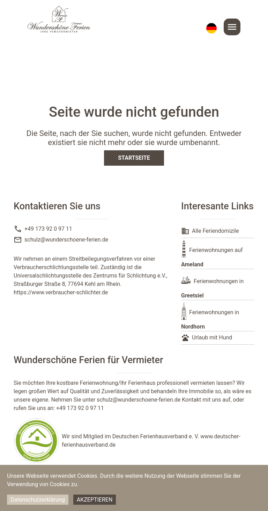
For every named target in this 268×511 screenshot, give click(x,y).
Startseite (134, 157)
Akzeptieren (95, 499)
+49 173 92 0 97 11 (48, 228)
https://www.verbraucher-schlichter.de (61, 292)
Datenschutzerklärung (37, 499)
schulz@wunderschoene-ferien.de (66, 239)
